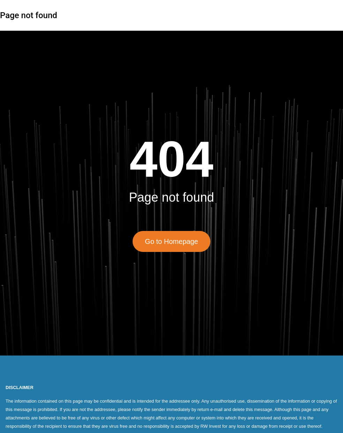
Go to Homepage (171, 241)
